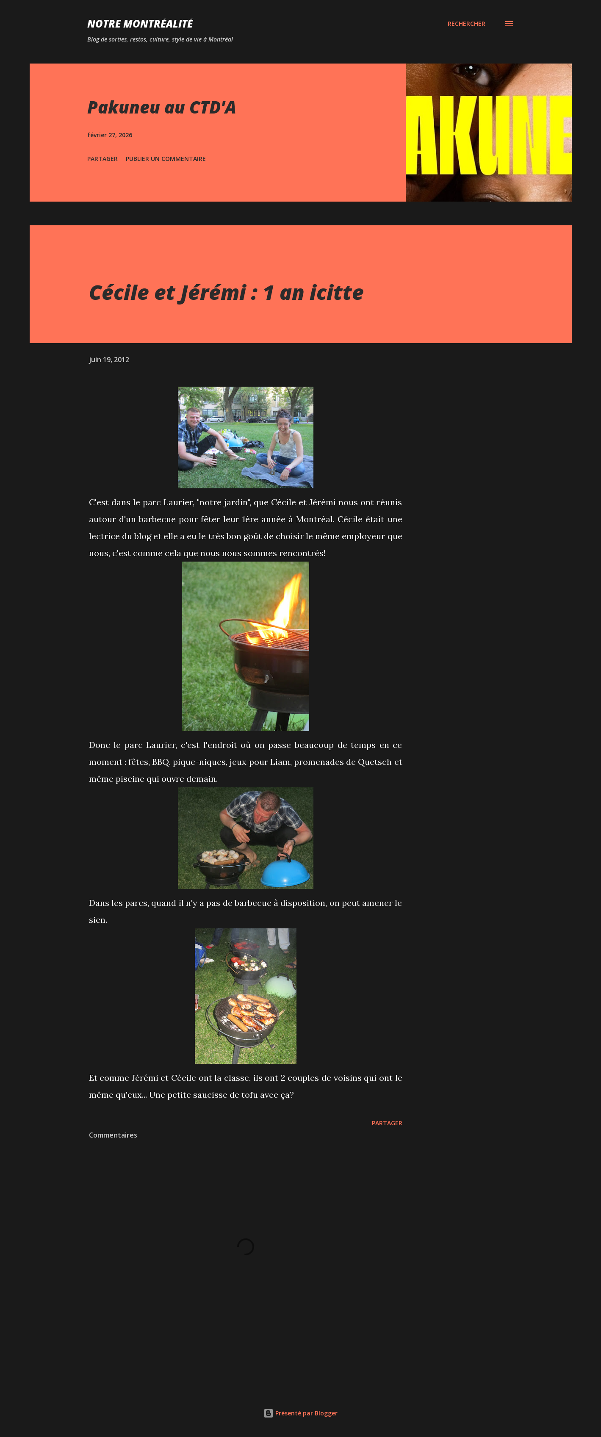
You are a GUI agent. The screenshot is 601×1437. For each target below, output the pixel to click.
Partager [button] (102, 159)
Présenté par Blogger (300, 1413)
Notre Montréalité (140, 23)
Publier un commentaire (166, 159)
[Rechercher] (466, 24)
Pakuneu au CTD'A (161, 107)
